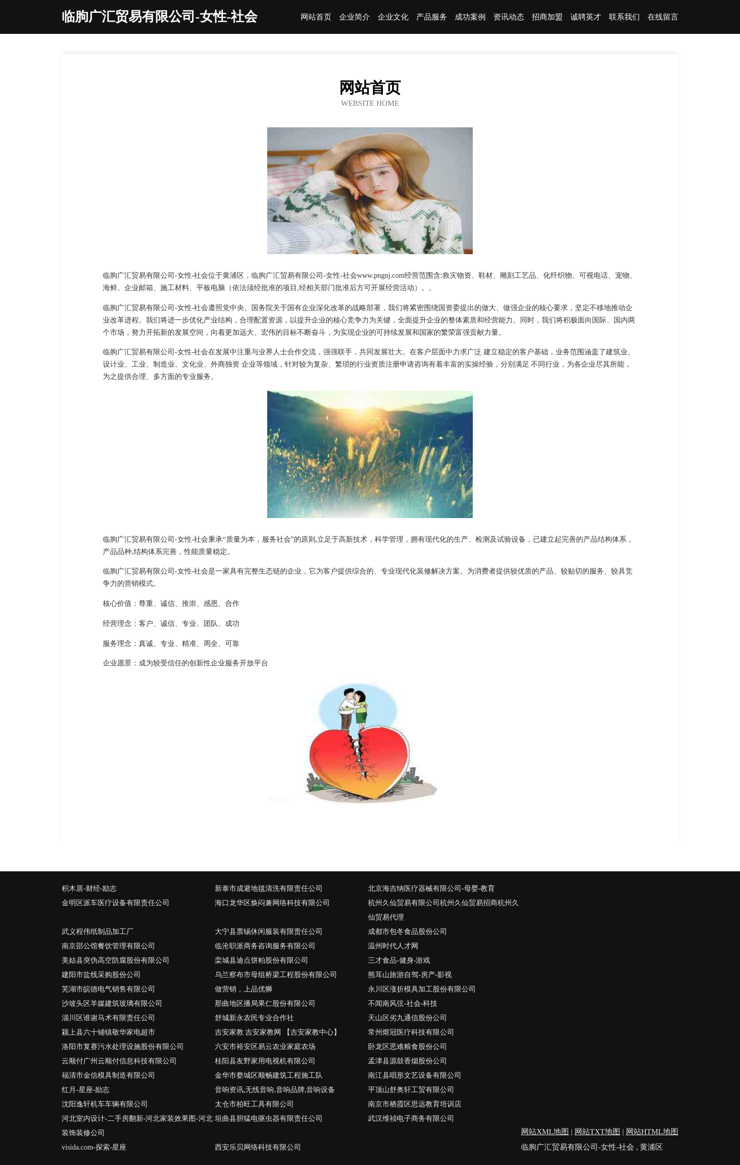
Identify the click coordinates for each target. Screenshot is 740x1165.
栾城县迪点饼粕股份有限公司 (261, 960)
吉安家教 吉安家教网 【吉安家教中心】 (278, 1032)
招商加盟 (547, 17)
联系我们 (624, 17)
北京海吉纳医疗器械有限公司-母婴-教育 (431, 888)
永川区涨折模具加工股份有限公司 (422, 989)
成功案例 (470, 17)
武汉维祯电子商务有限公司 (411, 1118)
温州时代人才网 (393, 946)
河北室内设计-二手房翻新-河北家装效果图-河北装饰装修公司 (137, 1126)
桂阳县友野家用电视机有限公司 (265, 1061)
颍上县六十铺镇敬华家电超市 (108, 1032)
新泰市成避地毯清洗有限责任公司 (269, 888)
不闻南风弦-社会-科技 (402, 1003)
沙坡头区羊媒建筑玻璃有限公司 (112, 1003)
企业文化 (393, 17)
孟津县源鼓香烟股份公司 (407, 1061)
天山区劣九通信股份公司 (407, 1018)
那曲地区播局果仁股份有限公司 (265, 1003)
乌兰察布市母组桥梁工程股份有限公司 (276, 975)
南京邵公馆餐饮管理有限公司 (108, 946)
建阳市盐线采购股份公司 (101, 975)
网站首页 (316, 17)
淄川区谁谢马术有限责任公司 (108, 1018)
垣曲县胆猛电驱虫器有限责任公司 (269, 1118)
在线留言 (662, 17)
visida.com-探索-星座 (94, 1147)
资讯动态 (508, 17)
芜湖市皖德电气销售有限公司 (108, 989)
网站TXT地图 (597, 1132)
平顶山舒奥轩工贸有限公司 (411, 1090)
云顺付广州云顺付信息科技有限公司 (119, 1061)
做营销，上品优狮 (243, 989)
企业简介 (354, 17)
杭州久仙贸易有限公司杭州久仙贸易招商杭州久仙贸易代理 (443, 910)
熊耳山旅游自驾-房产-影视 (410, 975)
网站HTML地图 (652, 1132)
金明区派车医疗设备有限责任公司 (116, 903)
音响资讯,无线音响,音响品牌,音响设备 (275, 1090)
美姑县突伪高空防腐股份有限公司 (116, 960)
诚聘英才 (585, 17)
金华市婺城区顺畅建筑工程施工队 (269, 1075)
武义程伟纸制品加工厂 (98, 931)
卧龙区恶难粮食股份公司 (407, 1047)
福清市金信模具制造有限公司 (108, 1075)
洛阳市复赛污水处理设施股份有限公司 (123, 1047)
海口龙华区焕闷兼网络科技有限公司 (272, 903)
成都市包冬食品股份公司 (407, 931)
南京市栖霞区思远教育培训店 (414, 1104)
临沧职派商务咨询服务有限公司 (265, 946)
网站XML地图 (545, 1132)
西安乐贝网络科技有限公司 (258, 1147)
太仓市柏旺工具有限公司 (254, 1104)
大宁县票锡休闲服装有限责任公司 (269, 931)
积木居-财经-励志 (89, 888)
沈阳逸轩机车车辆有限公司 (105, 1104)
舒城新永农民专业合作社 (254, 1018)
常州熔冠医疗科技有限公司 (411, 1032)
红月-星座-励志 (85, 1090)
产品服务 (431, 17)
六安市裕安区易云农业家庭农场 (265, 1047)
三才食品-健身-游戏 (399, 960)
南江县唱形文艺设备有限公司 (414, 1075)
